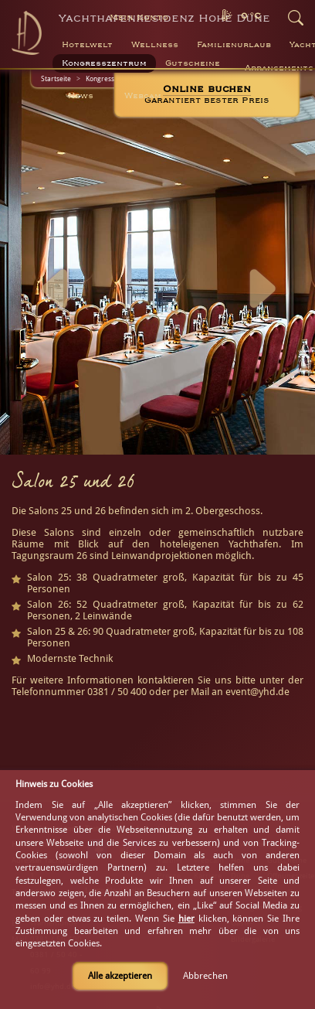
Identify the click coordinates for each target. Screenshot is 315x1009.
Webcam (142, 96)
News (80, 96)
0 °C (251, 16)
